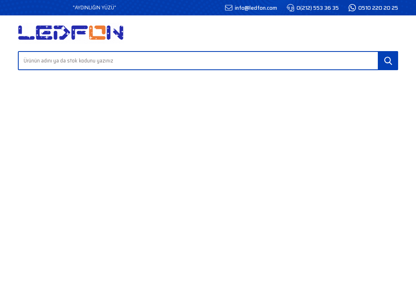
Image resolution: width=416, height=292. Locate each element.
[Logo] (71, 33)
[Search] (208, 60)
